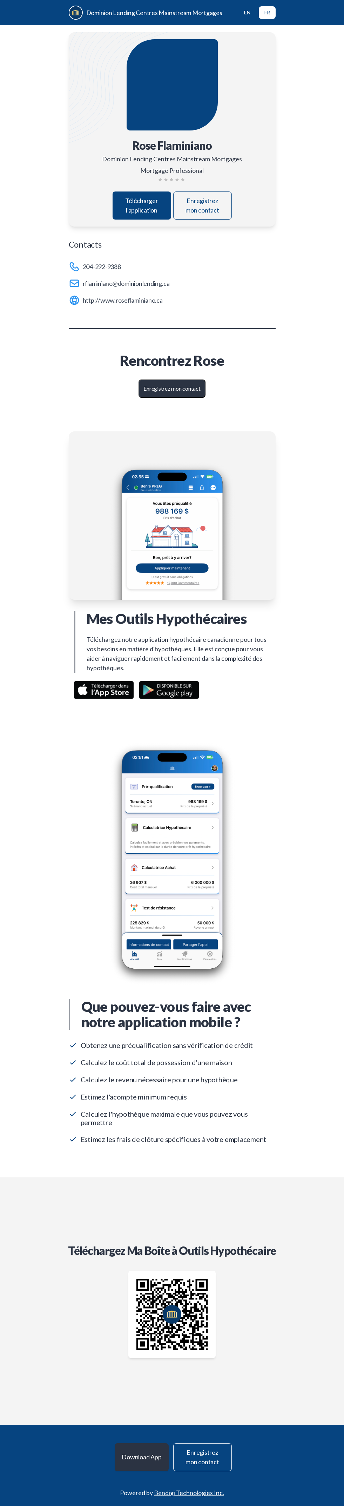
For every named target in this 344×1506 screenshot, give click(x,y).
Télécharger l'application (141, 205)
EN (247, 12)
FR (267, 12)
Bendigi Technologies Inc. (189, 1493)
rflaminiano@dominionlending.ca (126, 283)
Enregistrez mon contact (202, 205)
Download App (141, 1457)
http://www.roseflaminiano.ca (123, 300)
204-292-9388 (102, 266)
